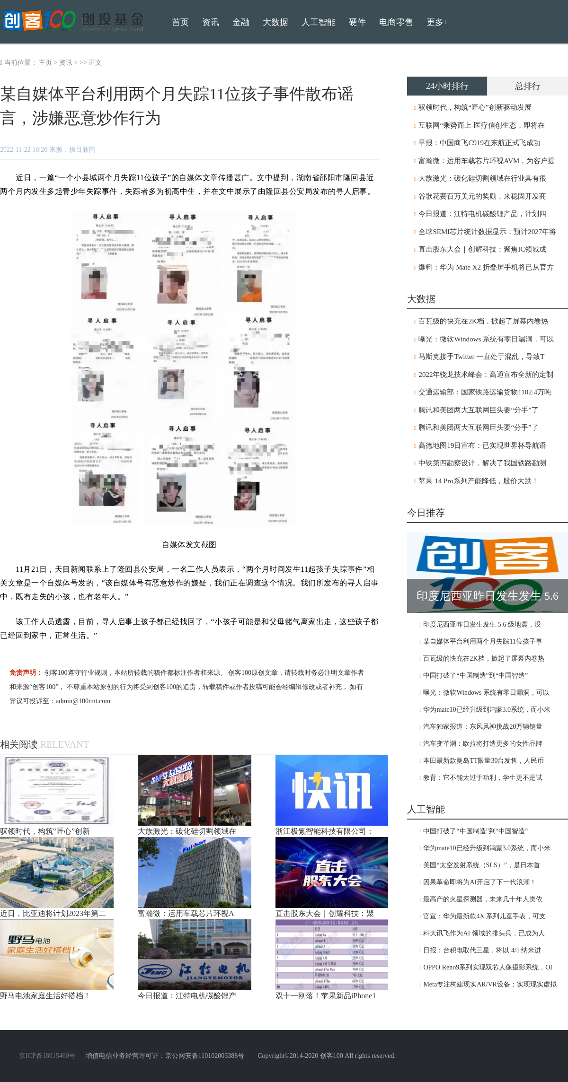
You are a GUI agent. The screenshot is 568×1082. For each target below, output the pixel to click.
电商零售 (396, 22)
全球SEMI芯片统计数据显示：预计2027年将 (487, 232)
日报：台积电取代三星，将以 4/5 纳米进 (482, 950)
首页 (180, 22)
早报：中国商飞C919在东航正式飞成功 (479, 143)
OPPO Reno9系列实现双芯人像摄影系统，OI (487, 967)
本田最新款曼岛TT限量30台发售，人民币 (483, 760)
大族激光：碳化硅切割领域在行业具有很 (482, 178)
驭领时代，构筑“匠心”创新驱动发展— (478, 107)
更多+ (437, 22)
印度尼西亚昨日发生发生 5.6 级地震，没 (482, 624)
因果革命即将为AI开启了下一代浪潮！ (479, 882)
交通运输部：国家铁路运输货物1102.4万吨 (484, 392)
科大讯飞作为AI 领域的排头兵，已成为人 (483, 933)
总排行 (528, 86)
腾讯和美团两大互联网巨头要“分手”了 (478, 410)
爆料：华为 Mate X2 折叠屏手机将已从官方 (485, 267)
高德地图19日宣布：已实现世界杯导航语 (482, 445)
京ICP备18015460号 (47, 1055)
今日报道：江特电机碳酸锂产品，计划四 (482, 214)
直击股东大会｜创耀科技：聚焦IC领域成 (482, 249)
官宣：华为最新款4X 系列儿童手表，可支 (484, 916)
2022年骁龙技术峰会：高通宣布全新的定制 (485, 374)
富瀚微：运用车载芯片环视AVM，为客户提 (486, 161)
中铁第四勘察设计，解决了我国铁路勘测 (482, 463)
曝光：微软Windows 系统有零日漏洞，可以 (486, 339)
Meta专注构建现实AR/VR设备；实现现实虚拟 (490, 984)
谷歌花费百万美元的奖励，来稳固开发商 (482, 196)
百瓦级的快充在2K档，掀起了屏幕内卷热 (483, 321)
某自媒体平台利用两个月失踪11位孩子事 (482, 641)
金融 (240, 22)
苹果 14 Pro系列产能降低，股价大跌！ (478, 481)
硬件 (357, 22)
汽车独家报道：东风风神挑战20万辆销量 (482, 726)
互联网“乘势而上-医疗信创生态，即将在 (481, 125)
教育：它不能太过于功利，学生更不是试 (482, 777)
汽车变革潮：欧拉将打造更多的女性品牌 (482, 743)
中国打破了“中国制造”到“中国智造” (475, 675)
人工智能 (319, 22)
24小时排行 (447, 86)
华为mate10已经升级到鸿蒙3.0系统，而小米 (486, 709)
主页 (45, 62)
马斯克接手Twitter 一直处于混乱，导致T (481, 356)
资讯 (65, 62)
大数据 (275, 22)
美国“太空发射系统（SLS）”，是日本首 (481, 865)
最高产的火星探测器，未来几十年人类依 (482, 899)
